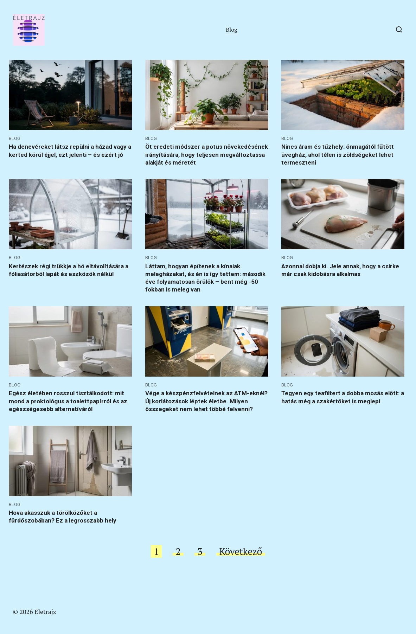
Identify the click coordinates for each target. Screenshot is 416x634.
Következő (240, 551)
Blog (231, 29)
